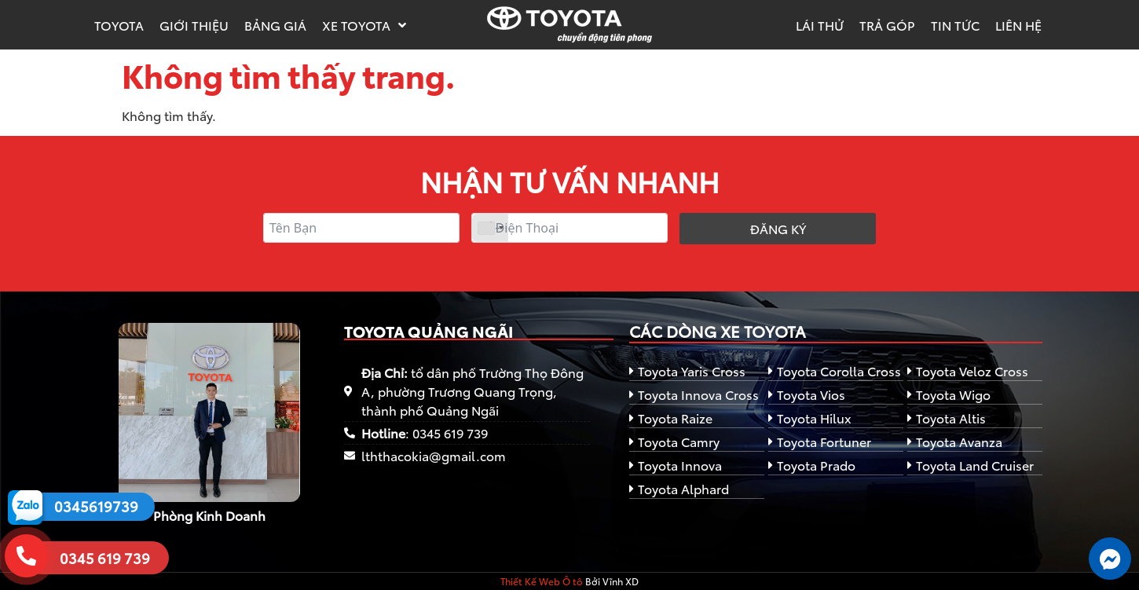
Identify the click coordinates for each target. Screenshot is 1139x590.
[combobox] (490, 228)
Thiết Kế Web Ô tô (541, 581)
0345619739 (96, 506)
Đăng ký (778, 228)
